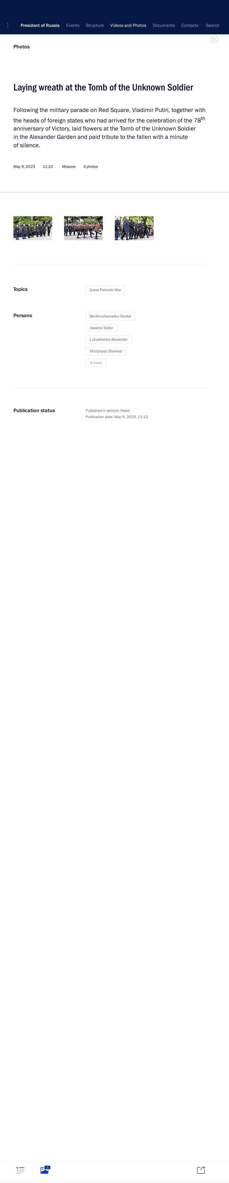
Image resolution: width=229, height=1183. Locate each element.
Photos (21, 46)
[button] (10, 9)
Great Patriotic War (105, 290)
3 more (96, 363)
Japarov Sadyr (101, 328)
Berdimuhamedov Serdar (110, 316)
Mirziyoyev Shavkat (106, 351)
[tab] (20, 1170)
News (125, 410)
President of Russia (40, 9)
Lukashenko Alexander (109, 339)
